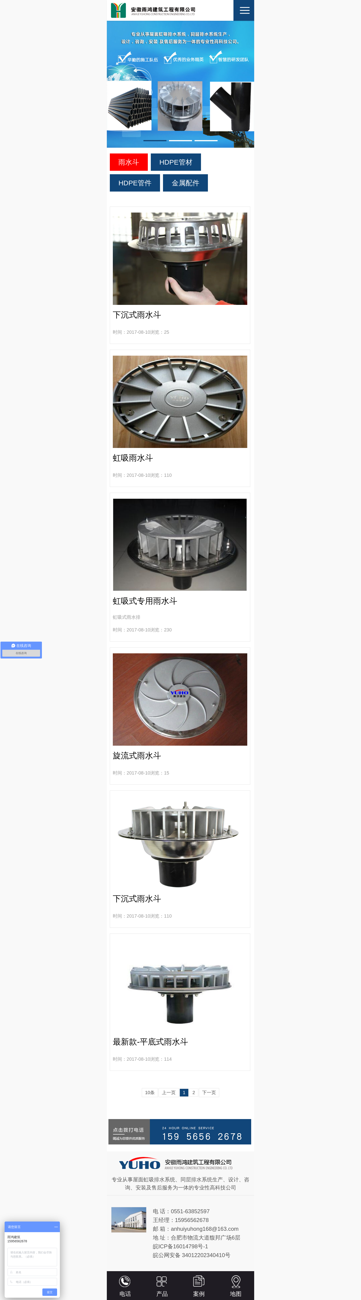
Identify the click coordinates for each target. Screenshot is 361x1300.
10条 (150, 1092)
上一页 (169, 1092)
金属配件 (185, 183)
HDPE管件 (134, 183)
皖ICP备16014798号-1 (180, 1246)
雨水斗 (128, 162)
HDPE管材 (175, 162)
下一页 (209, 1092)
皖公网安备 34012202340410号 (192, 1255)
